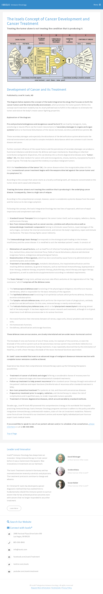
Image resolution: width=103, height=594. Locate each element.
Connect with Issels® (21, 527)
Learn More (14, 508)
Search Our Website (20, 521)
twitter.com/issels (21, 564)
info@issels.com (20, 549)
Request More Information (40, 588)
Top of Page (12, 433)
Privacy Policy (67, 588)
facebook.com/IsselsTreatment (26, 557)
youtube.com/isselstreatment (26, 571)
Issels (6, 4)
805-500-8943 (19, 542)
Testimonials (56, 588)
